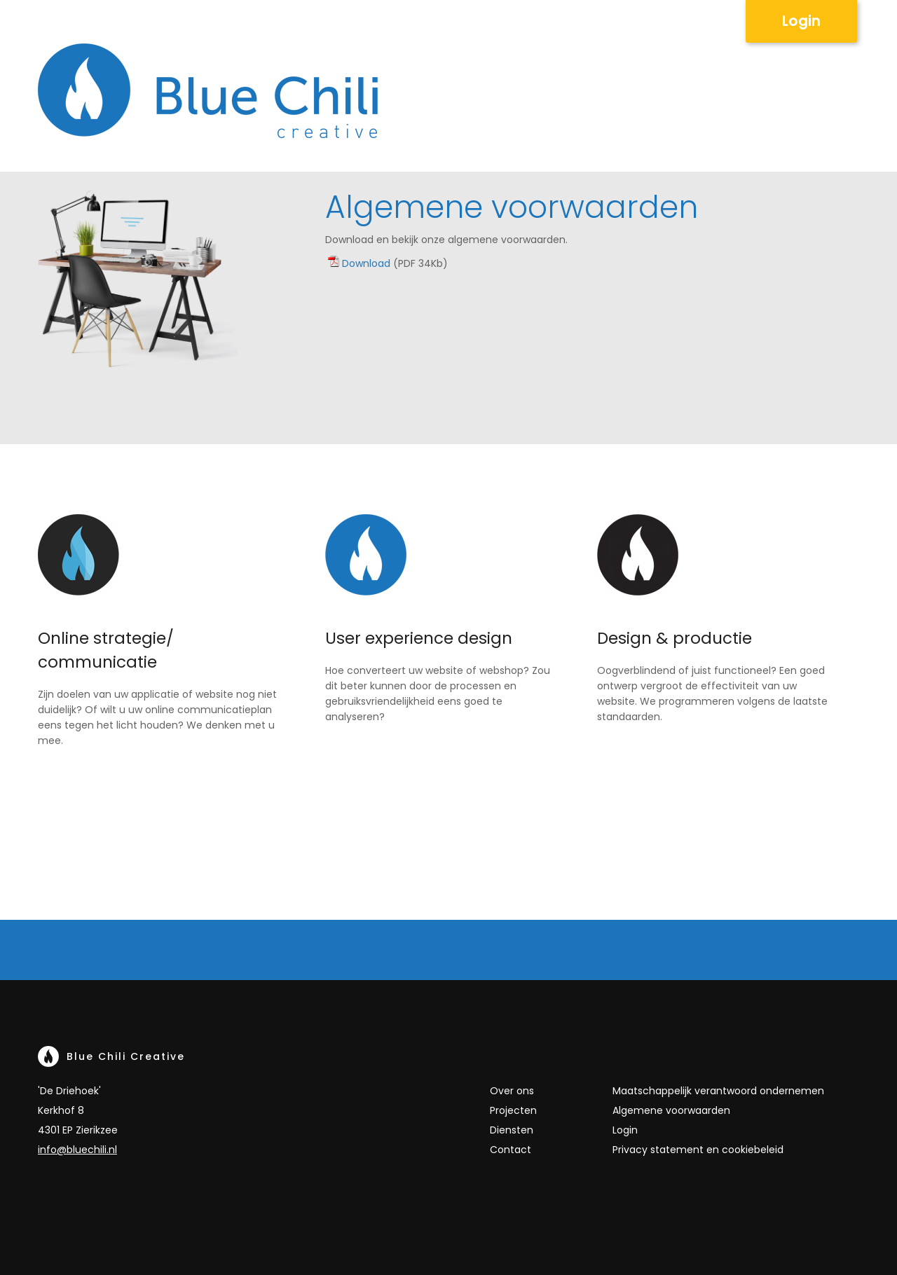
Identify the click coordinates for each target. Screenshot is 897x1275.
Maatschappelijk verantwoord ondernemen (718, 1091)
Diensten (511, 1130)
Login (801, 21)
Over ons (512, 1091)
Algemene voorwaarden (671, 1110)
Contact (510, 1150)
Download (366, 263)
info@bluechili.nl (77, 1150)
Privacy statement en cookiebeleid (697, 1150)
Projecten (513, 1110)
